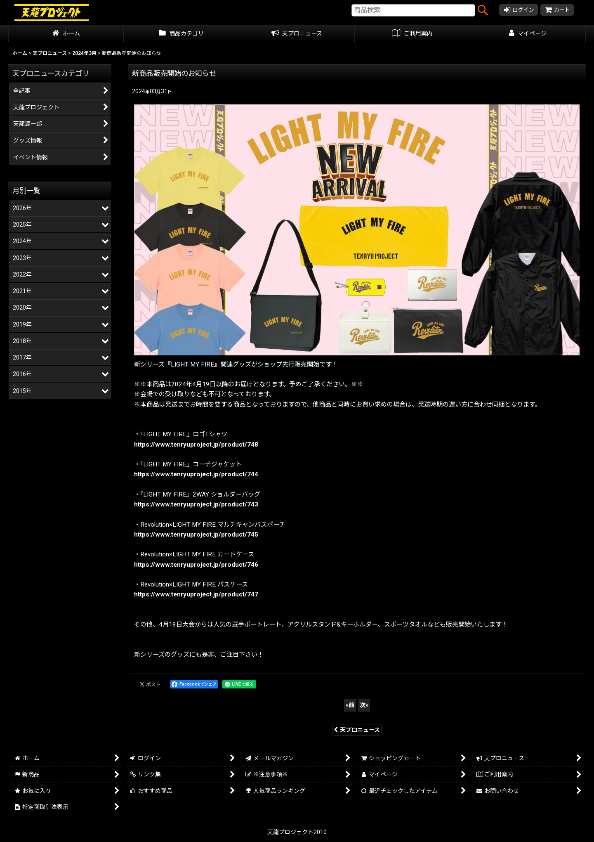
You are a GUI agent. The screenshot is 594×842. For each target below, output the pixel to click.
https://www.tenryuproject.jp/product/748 (196, 444)
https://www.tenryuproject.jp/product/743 (196, 504)
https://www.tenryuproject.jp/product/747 (196, 594)
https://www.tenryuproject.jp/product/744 (196, 474)
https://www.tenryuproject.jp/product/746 (196, 564)
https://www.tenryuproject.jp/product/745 (196, 534)
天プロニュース (357, 729)
